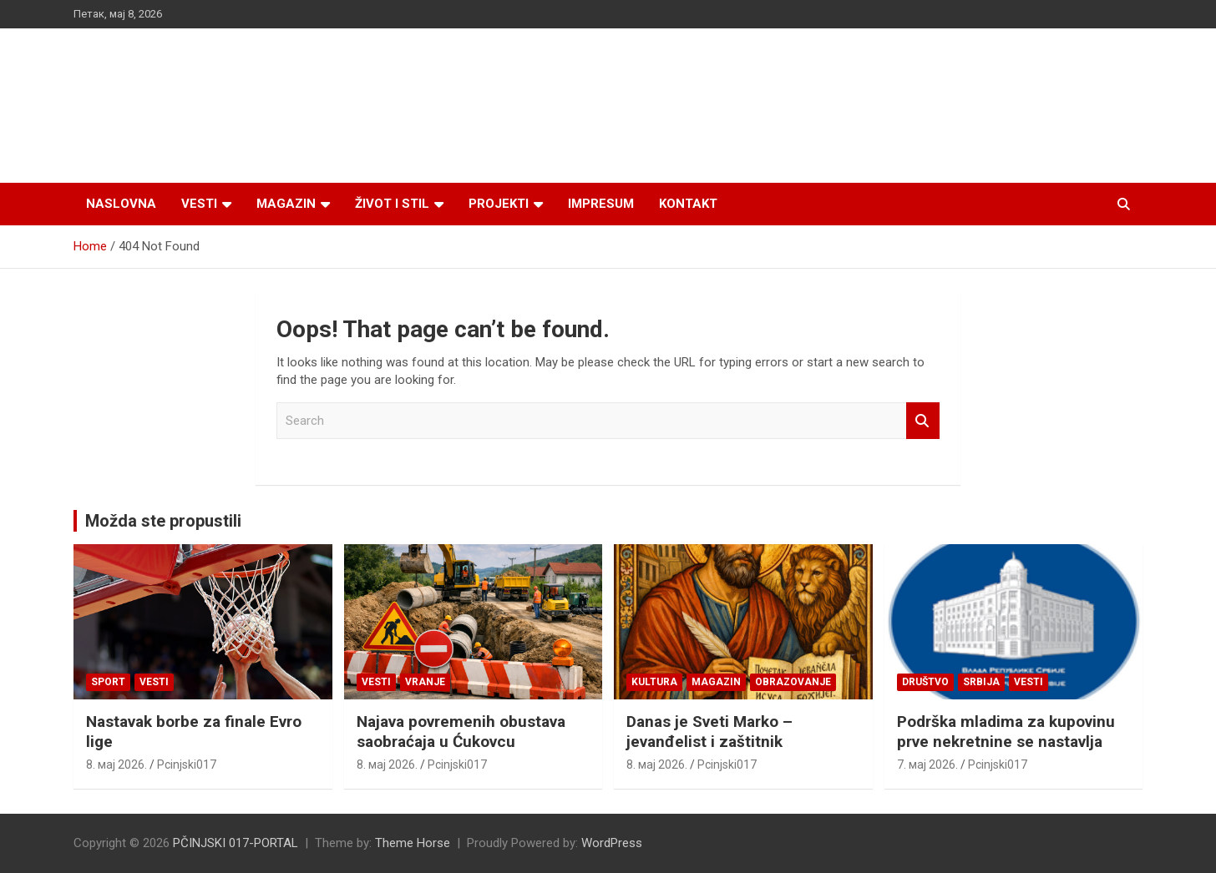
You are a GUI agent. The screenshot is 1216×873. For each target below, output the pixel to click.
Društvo (925, 682)
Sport (108, 682)
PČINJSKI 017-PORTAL (235, 842)
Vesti (199, 203)
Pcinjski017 (186, 764)
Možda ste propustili (163, 521)
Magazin (286, 203)
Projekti (499, 203)
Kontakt (688, 203)
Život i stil (392, 203)
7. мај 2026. (927, 764)
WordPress (611, 842)
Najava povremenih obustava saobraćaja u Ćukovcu (461, 732)
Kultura (654, 682)
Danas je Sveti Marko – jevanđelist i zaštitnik (709, 732)
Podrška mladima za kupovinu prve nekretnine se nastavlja (1006, 732)
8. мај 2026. (116, 764)
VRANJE (425, 682)
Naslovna (121, 203)
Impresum (601, 203)
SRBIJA (981, 682)
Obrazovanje (793, 682)
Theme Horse (412, 842)
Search (923, 421)
